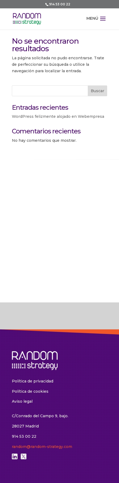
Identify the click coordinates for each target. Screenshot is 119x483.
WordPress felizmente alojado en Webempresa (58, 116)
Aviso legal (22, 401)
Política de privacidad (32, 381)
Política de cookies (30, 391)
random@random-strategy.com (42, 446)
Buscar (97, 90)
